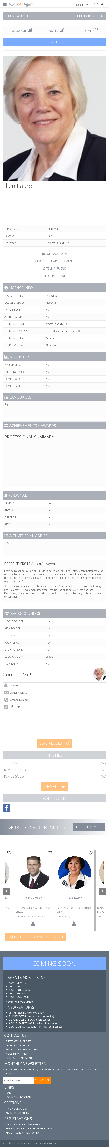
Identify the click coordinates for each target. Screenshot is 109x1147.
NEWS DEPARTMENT (18, 1053)
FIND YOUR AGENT (16, 1108)
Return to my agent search (36, 937)
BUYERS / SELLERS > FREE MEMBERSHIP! (29, 1128)
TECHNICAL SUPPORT (18, 1045)
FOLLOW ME (21, 31)
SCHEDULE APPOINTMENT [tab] (54, 261)
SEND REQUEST (54, 743)
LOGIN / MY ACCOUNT (18, 1097)
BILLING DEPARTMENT (19, 1057)
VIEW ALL (54, 786)
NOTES (56, 31)
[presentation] (29, 730)
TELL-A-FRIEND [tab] (54, 268)
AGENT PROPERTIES (17, 1112)
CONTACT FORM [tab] (54, 254)
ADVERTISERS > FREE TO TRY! (22, 1132)
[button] (82, 4)
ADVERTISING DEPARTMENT (22, 1049)
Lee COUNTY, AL (88, 827)
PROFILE (54, 42)
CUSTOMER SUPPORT (18, 1041)
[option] (75, 890)
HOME (9, 1093)
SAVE (91, 31)
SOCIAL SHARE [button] (55, 276)
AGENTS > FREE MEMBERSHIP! (23, 1124)
